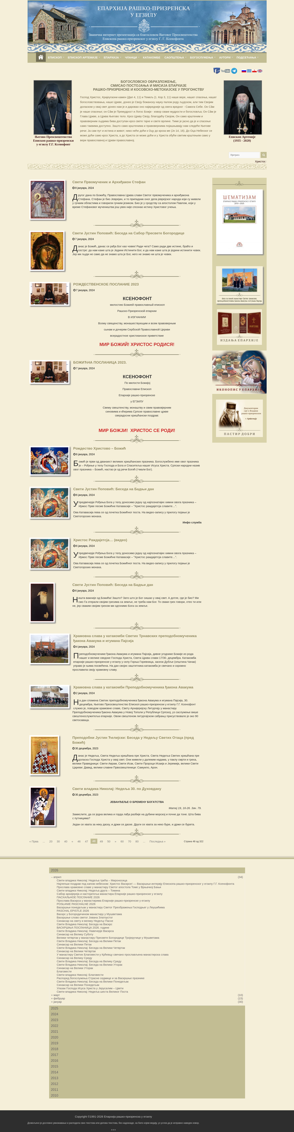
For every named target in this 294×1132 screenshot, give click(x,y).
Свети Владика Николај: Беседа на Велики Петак (89, 941)
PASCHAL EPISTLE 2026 (73, 910)
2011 (54, 1090)
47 (86, 841)
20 (50, 841)
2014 (54, 1072)
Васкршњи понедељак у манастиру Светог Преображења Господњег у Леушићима (111, 907)
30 (58, 841)
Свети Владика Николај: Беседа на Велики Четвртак (91, 947)
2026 (54, 870)
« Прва (33, 841)
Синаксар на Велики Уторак (75, 968)
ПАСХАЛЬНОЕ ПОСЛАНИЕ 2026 (78, 897)
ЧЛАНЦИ (131, 57)
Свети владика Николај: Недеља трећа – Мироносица (92, 880)
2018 (54, 1049)
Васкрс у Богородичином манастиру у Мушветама (89, 914)
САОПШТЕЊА (174, 57)
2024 (54, 1014)
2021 (54, 1031)
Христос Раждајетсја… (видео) (100, 540)
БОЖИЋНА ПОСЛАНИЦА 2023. (100, 362)
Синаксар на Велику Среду (74, 957)
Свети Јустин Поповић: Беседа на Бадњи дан (113, 489)
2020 (54, 1037)
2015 (54, 1066)
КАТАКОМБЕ (151, 57)
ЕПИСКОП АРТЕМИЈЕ (83, 57)
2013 (54, 1078)
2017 (54, 1055)
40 (65, 841)
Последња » (158, 841)
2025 (54, 1008)
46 (79, 841)
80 (137, 841)
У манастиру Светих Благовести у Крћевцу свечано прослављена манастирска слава (113, 954)
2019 (54, 1043)
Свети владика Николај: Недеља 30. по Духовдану (116, 789)
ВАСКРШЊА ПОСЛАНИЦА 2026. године (83, 927)
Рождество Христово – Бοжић (99, 448)
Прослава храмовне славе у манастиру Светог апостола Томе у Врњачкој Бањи (109, 887)
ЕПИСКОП (55, 57)
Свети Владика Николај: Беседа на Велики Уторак (89, 964)
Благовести (64, 971)
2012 (54, 1084)
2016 (54, 1061)
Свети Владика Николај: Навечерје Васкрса (85, 930)
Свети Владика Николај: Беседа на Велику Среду (89, 961)
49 (101, 841)
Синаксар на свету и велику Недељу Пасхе (85, 920)
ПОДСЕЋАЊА (246, 57)
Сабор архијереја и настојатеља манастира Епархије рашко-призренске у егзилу (110, 893)
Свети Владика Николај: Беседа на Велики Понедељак (93, 981)
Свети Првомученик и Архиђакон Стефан (109, 182)
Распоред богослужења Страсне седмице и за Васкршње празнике (101, 978)
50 (108, 841)
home (41, 57)
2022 (54, 1026)
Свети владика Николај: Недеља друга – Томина (88, 890)
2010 (54, 1095)
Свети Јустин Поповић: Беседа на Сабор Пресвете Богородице (128, 233)
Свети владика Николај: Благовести (80, 974)
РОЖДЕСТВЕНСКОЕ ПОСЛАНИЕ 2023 (106, 284)
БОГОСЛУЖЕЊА (201, 57)
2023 (54, 1020)
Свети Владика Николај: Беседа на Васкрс (84, 924)
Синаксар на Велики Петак (74, 944)
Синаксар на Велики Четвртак (76, 951)
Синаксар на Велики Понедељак (78, 984)
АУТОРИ (225, 57)
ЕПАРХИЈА (111, 57)
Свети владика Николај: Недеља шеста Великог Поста (92, 991)
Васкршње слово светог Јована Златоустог (85, 917)
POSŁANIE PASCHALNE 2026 (76, 904)
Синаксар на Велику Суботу (75, 934)
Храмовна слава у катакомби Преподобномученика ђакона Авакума (133, 687)
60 (122, 841)
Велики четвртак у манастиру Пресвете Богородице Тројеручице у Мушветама (108, 937)
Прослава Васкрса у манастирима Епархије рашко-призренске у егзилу (103, 900)
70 (129, 841)
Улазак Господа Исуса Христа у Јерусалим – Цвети (90, 988)
